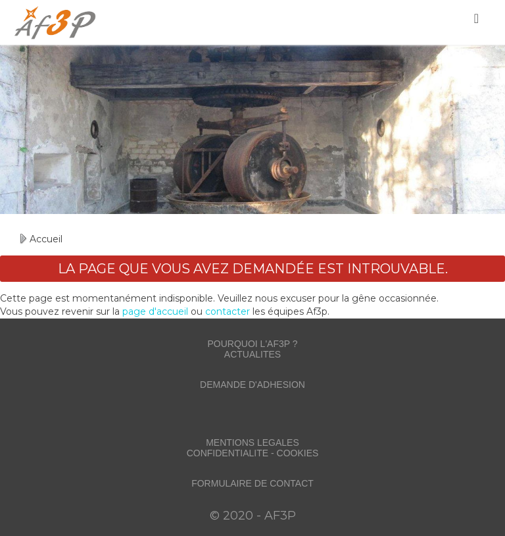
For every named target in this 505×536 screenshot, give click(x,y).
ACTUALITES (252, 354)
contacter (227, 311)
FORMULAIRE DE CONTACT (252, 483)
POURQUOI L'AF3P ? (252, 343)
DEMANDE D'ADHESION (252, 384)
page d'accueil (155, 311)
